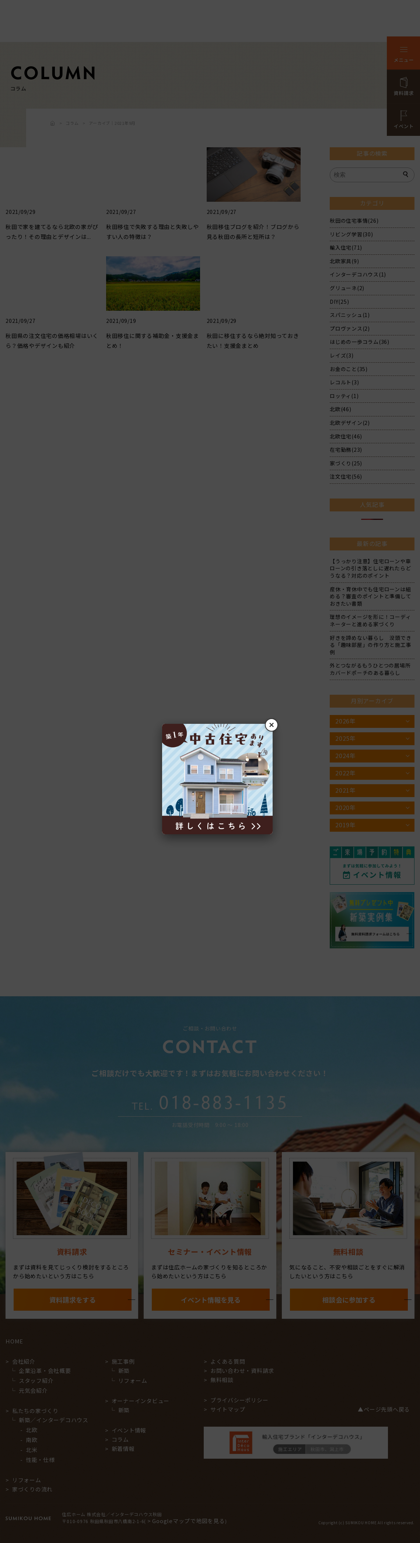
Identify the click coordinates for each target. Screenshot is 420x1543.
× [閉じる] (271, 725)
